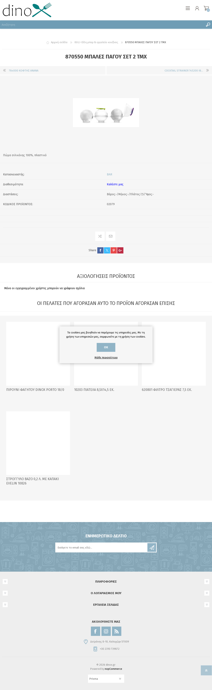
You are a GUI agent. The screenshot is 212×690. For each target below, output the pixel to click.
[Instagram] (106, 631)
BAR (109, 174)
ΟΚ (106, 347)
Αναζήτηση (208, 24)
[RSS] (116, 631)
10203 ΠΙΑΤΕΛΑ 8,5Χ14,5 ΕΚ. (94, 390)
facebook (100, 250)
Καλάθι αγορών (206, 8)
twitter (107, 250)
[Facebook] (95, 631)
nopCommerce (113, 668)
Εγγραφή (151, 547)
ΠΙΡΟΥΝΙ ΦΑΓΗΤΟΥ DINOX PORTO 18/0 (35, 390)
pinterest (114, 250)
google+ (120, 250)
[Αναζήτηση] (102, 24)
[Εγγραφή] (101, 547)
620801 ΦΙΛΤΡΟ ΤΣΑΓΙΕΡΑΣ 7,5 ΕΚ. (167, 390)
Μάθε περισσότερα (106, 357)
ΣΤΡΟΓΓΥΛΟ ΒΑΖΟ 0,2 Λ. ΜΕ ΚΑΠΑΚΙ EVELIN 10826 (32, 481)
